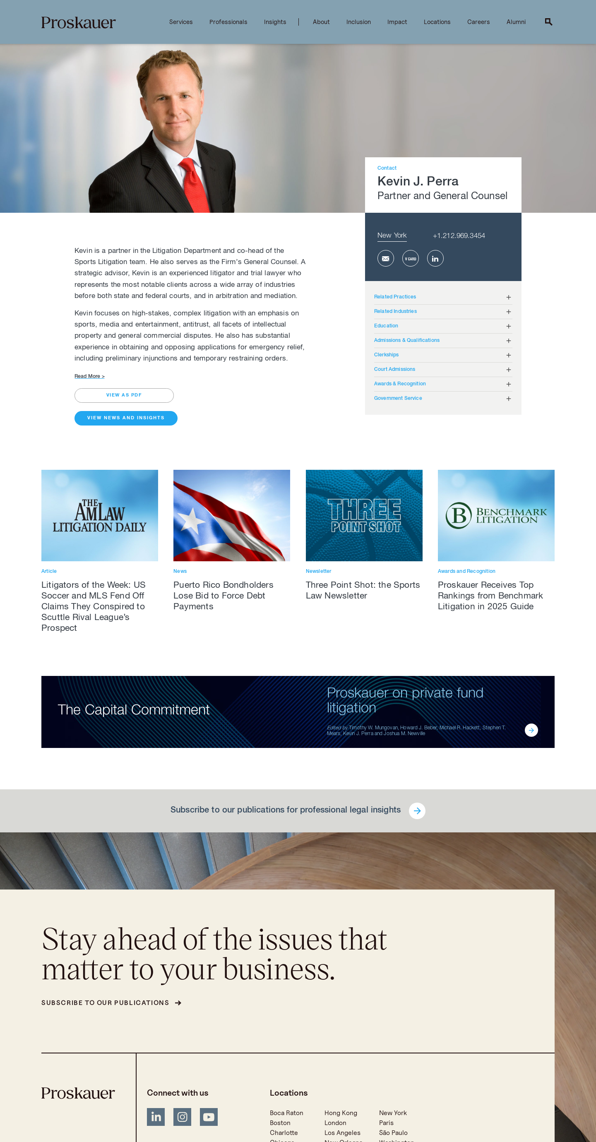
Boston (280, 1123)
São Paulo (393, 1133)
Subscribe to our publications (105, 1003)
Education (386, 326)
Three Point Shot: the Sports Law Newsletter (363, 591)
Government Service (398, 398)
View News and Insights (126, 418)
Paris (386, 1123)
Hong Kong (340, 1113)
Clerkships (386, 355)
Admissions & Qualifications (407, 340)
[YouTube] (209, 1118)
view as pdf (124, 395)
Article (49, 571)
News (180, 571)
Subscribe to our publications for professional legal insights (286, 811)
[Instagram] (182, 1118)
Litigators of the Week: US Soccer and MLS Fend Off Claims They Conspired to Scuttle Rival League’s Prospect (93, 607)
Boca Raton (286, 1113)
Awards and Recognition (466, 571)
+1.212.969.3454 (459, 236)
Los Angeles (342, 1133)
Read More (89, 376)
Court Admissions (394, 369)
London (335, 1123)
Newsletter (319, 571)
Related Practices (395, 297)
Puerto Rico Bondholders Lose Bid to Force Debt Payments (223, 597)
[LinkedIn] (156, 1118)
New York (392, 236)
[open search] (549, 22)
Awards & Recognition (400, 384)
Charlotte (284, 1133)
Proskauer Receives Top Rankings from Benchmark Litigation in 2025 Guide (490, 597)
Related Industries (395, 311)
